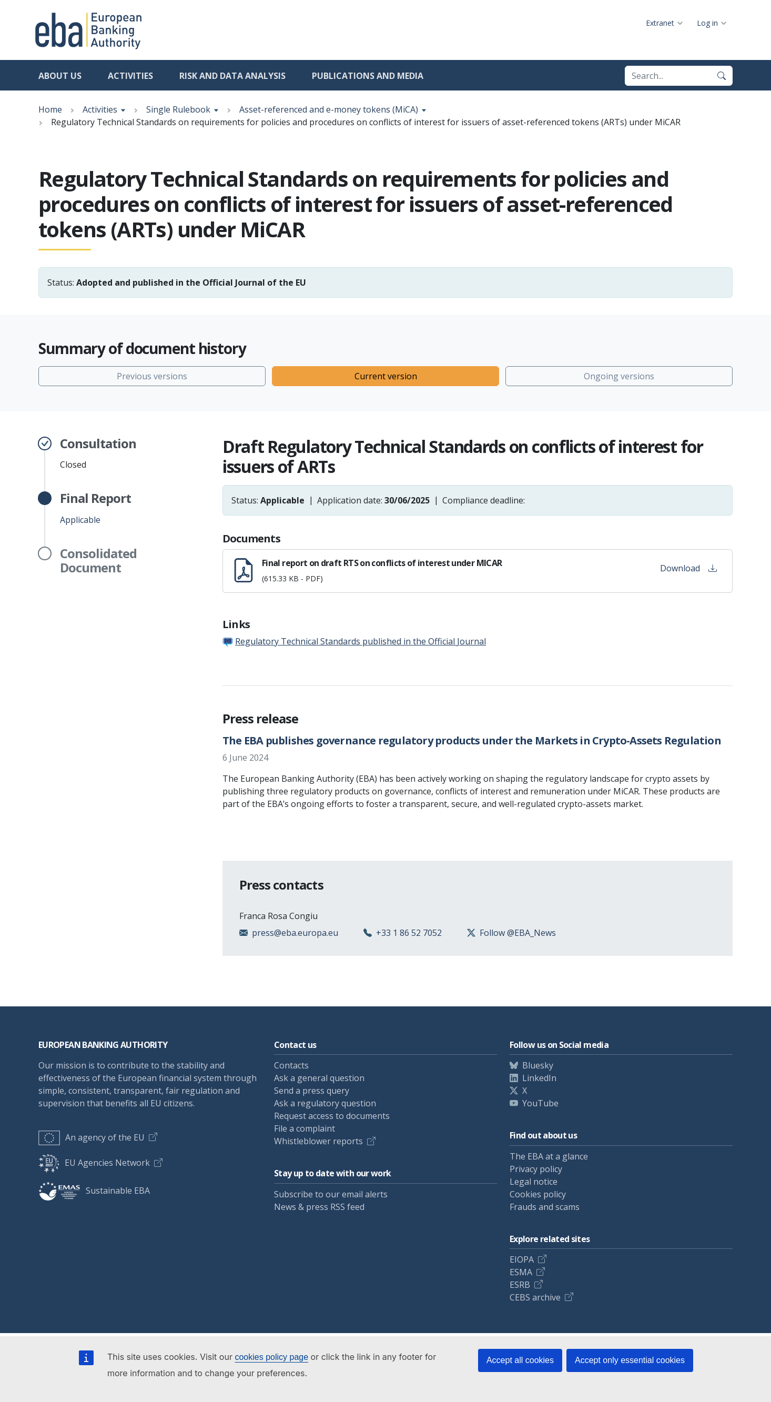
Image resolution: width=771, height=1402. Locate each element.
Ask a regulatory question (325, 1103)
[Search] (722, 76)
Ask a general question (319, 1078)
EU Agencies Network (94, 1162)
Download (688, 568)
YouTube (540, 1103)
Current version (385, 376)
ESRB (520, 1284)
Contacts (291, 1065)
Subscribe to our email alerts (331, 1194)
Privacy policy (536, 1169)
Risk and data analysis (232, 76)
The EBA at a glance (549, 1156)
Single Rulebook (178, 109)
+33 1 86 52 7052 (409, 933)
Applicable (95, 508)
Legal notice (533, 1181)
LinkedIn (539, 1078)
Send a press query (311, 1090)
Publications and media (367, 76)
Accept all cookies (520, 1360)
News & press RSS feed (319, 1207)
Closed (98, 453)
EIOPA (522, 1259)
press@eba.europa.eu (295, 933)
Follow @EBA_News (518, 933)
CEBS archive (535, 1297)
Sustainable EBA (94, 1190)
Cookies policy (538, 1194)
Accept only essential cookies (630, 1360)
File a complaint (304, 1128)
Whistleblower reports (318, 1141)
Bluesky (537, 1065)
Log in (707, 23)
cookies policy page (271, 1357)
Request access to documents (332, 1116)
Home (50, 109)
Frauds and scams (545, 1207)
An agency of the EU (91, 1137)
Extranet (660, 23)
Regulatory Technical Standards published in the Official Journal (360, 641)
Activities (130, 76)
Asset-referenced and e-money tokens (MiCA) (328, 109)
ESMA (521, 1272)
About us (60, 76)
